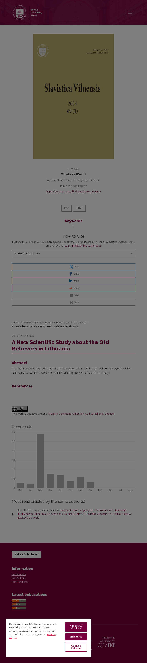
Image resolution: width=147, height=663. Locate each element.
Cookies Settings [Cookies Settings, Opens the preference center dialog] (76, 646)
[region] (48, 637)
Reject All (76, 637)
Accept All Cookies (76, 626)
